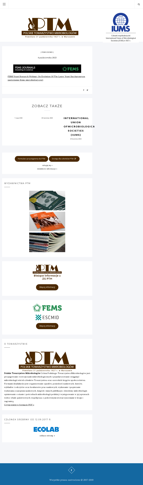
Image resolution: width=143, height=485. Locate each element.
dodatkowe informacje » (47, 169)
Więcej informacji (47, 287)
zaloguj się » (47, 165)
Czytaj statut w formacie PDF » (19, 405)
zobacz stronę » (47, 435)
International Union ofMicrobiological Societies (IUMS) (80, 126)
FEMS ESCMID (47, 52)
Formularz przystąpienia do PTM (31, 158)
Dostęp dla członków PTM (64, 158)
